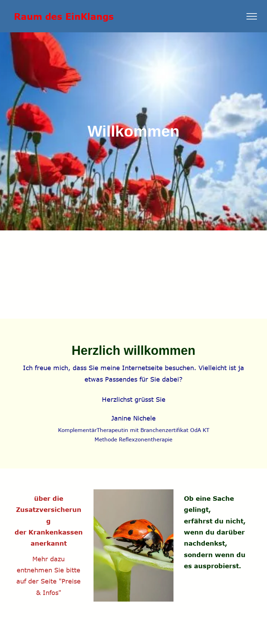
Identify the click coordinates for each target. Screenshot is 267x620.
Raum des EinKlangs (64, 16)
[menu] (252, 16)
